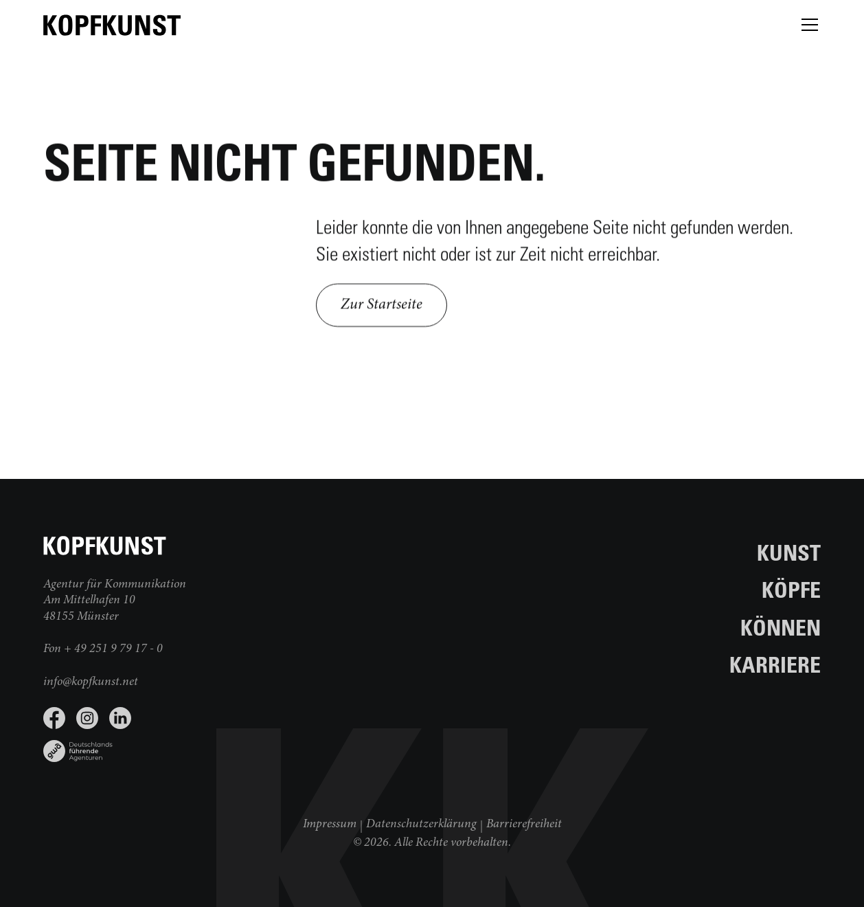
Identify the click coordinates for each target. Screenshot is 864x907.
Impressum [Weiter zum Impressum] (329, 824)
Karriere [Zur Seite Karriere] (775, 664)
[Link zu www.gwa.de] (237, 745)
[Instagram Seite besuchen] (87, 718)
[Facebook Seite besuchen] (54, 718)
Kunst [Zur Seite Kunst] (789, 552)
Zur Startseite (381, 307)
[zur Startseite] (112, 25)
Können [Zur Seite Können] (780, 627)
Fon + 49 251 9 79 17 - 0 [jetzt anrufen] (103, 649)
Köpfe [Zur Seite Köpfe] (791, 589)
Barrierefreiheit (524, 824)
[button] (807, 24)
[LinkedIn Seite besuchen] (120, 718)
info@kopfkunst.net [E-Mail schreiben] (90, 682)
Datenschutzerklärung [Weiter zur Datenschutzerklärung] (421, 824)
